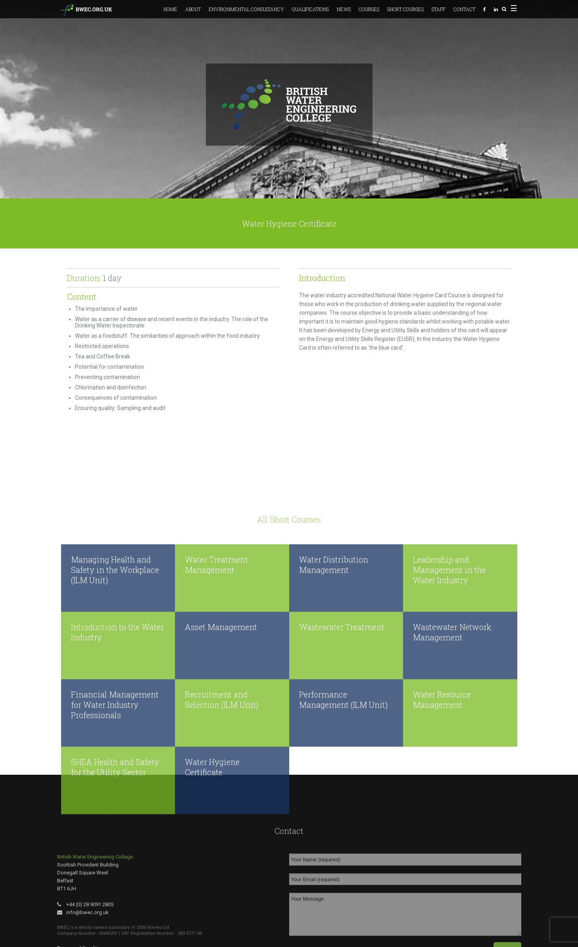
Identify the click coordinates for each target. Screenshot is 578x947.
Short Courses (405, 9)
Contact (464, 9)
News (344, 9)
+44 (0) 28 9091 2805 (85, 942)
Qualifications (310, 9)
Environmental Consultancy (246, 9)
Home (170, 9)
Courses (369, 9)
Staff (439, 9)
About (193, 9)
